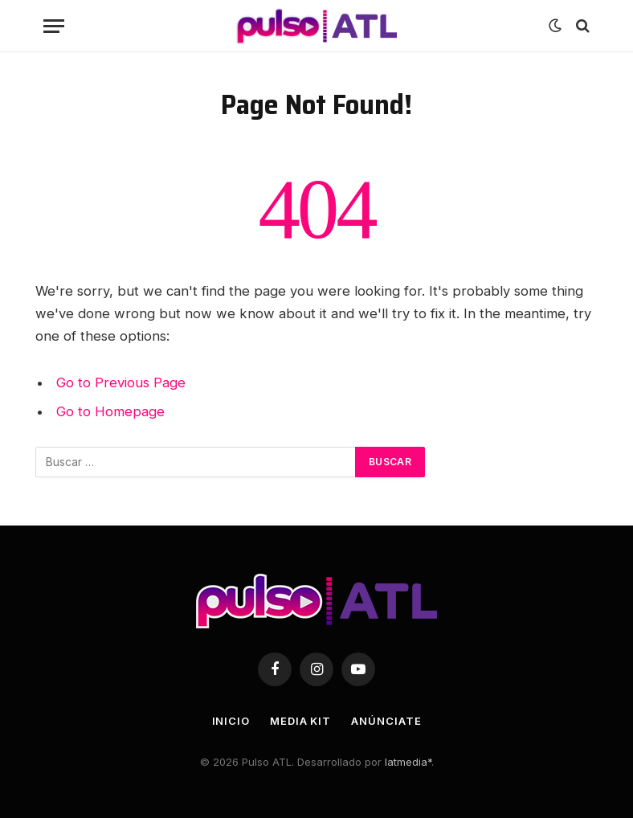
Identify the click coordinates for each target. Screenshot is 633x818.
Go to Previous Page (121, 382)
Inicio (231, 720)
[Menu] (53, 26)
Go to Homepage (110, 411)
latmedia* (408, 761)
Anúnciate (386, 720)
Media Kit (300, 720)
